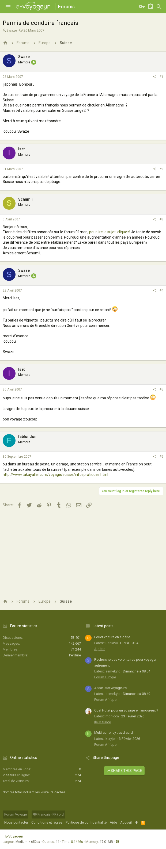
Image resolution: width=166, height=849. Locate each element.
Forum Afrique (105, 700)
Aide (113, 822)
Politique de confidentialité (86, 822)
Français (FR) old (48, 814)
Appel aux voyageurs (110, 688)
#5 (161, 389)
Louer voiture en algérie (112, 637)
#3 (161, 219)
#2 (161, 169)
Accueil (126, 822)
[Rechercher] (159, 6)
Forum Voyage (15, 814)
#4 (161, 290)
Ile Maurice (102, 722)
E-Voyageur (14, 836)
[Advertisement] (83, 552)
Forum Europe (105, 677)
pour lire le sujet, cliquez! (109, 232)
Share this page (124, 770)
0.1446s (77, 842)
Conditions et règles (46, 822)
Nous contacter (16, 822)
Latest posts (103, 626)
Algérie (99, 649)
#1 (161, 77)
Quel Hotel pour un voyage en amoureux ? (126, 710)
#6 (161, 456)
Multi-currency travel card (113, 733)
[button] (8, 6)
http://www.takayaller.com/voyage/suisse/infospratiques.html (55, 474)
